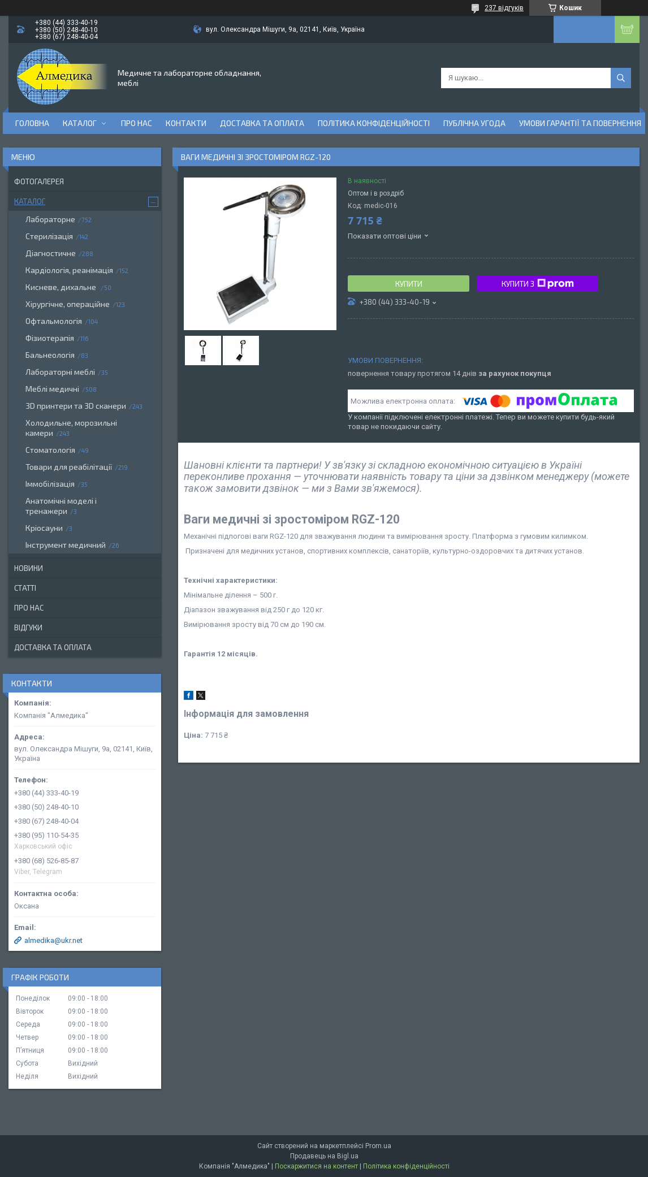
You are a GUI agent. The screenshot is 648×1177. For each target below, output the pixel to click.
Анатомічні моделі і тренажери (61, 506)
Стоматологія (50, 450)
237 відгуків (504, 8)
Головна (32, 123)
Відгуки (28, 627)
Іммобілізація (50, 483)
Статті (25, 587)
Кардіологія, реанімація (69, 270)
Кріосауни (44, 528)
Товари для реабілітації (68, 466)
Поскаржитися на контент (316, 1166)
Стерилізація (49, 236)
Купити (408, 283)
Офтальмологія (53, 321)
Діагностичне (50, 253)
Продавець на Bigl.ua (324, 1156)
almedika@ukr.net (53, 940)
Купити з (538, 284)
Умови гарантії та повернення (580, 123)
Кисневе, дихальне (61, 287)
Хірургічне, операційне (67, 304)
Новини (28, 568)
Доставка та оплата (262, 123)
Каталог (80, 123)
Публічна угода (474, 123)
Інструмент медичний (65, 544)
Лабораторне (50, 219)
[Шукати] (621, 78)
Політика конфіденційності (374, 123)
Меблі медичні (52, 388)
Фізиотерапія (49, 338)
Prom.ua (378, 1146)
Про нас (136, 123)
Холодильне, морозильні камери (71, 428)
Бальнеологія (50, 355)
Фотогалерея (39, 181)
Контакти (186, 123)
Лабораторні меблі (60, 372)
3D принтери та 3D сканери (75, 405)
